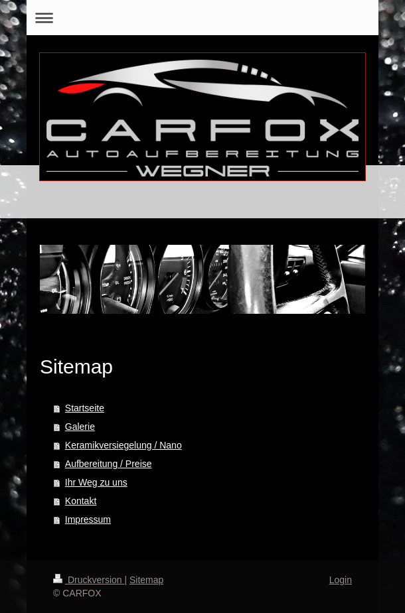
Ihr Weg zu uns (96, 482)
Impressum (88, 519)
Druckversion (88, 580)
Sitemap (146, 580)
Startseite (84, 408)
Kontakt (80, 501)
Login (340, 580)
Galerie (80, 426)
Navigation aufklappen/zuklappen (202, 17)
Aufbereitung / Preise (108, 463)
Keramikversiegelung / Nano (123, 445)
